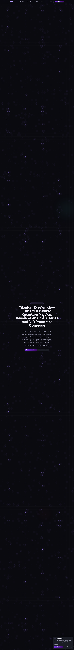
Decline (67, 646)
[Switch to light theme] (53, 2)
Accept (58, 646)
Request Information (59, 1)
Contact (41, 1)
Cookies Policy (64, 642)
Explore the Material (43, 349)
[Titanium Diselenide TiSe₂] (11, 1)
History (27, 1)
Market (37, 1)
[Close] (71, 638)
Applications (32, 1)
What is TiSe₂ (22, 1)
